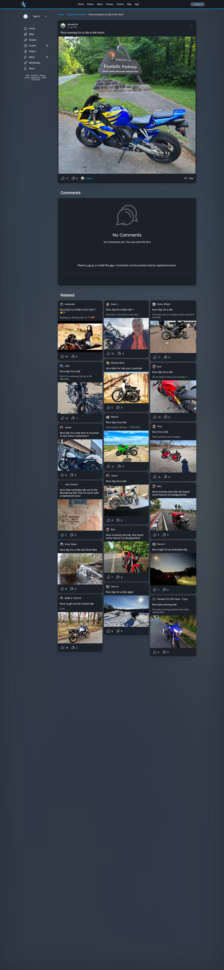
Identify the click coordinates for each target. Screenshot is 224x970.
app (112, 265)
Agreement (35, 77)
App (137, 4)
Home (81, 4)
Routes (109, 4)
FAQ (27, 75)
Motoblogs (32, 62)
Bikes (100, 4)
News (29, 68)
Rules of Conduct (39, 78)
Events (120, 4)
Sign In (198, 4)
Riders (90, 4)
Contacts (34, 75)
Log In (90, 265)
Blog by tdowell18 (76, 14)
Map (129, 4)
